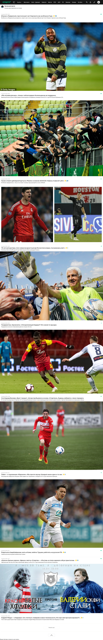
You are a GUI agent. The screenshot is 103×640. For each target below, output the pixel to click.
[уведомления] (90, 2)
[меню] (14, 2)
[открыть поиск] (86, 2)
